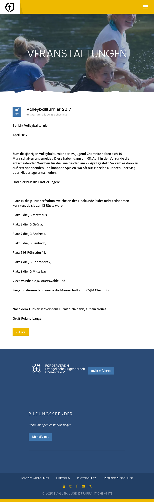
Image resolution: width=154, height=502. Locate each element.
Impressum (63, 478)
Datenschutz (86, 478)
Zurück (20, 332)
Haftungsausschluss (118, 478)
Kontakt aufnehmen (35, 478)
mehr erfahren (101, 370)
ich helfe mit (40, 436)
